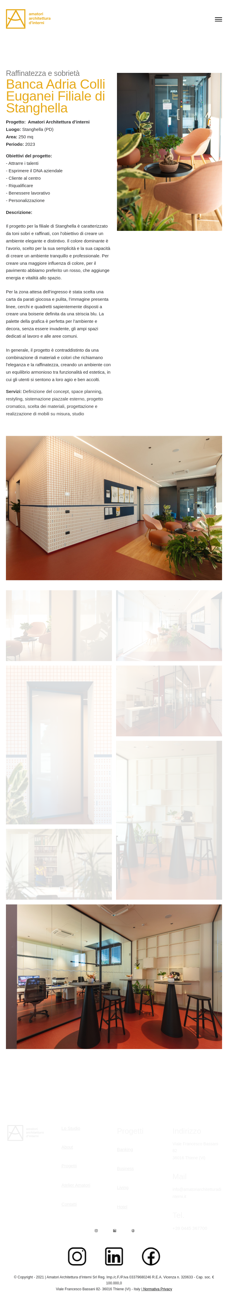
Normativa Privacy (157, 1289)
